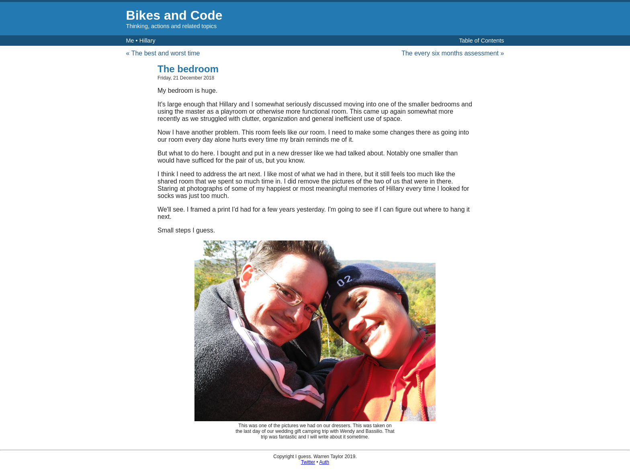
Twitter (308, 462)
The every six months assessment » (452, 53)
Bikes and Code (174, 15)
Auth (324, 462)
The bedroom (188, 68)
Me (130, 40)
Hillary (147, 40)
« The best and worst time (163, 53)
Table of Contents (481, 40)
